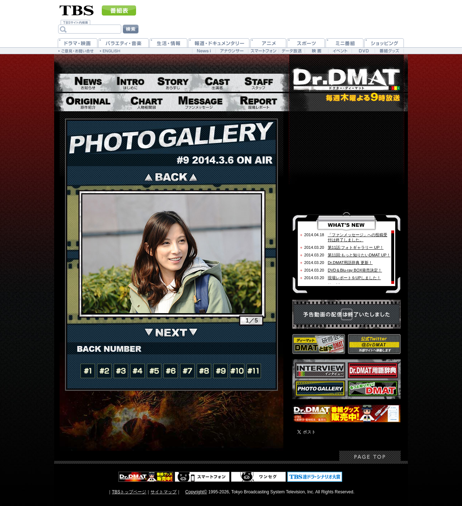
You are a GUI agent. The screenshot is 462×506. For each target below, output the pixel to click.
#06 (170, 371)
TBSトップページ (129, 491)
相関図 (146, 102)
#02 (104, 371)
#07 (187, 371)
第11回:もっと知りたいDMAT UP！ (359, 255)
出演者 (217, 83)
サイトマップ (163, 491)
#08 (204, 371)
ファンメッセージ (200, 102)
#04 (137, 371)
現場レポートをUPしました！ (354, 278)
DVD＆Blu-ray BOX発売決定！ (355, 270)
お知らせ (87, 83)
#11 (253, 371)
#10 (237, 371)
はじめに (130, 83)
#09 (220, 371)
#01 (87, 371)
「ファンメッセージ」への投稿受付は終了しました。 (357, 237)
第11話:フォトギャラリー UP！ (356, 247)
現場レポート (258, 102)
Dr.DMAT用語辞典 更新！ (350, 262)
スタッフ (258, 83)
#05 (154, 371)
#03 (120, 371)
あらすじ (172, 83)
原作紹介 (88, 102)
